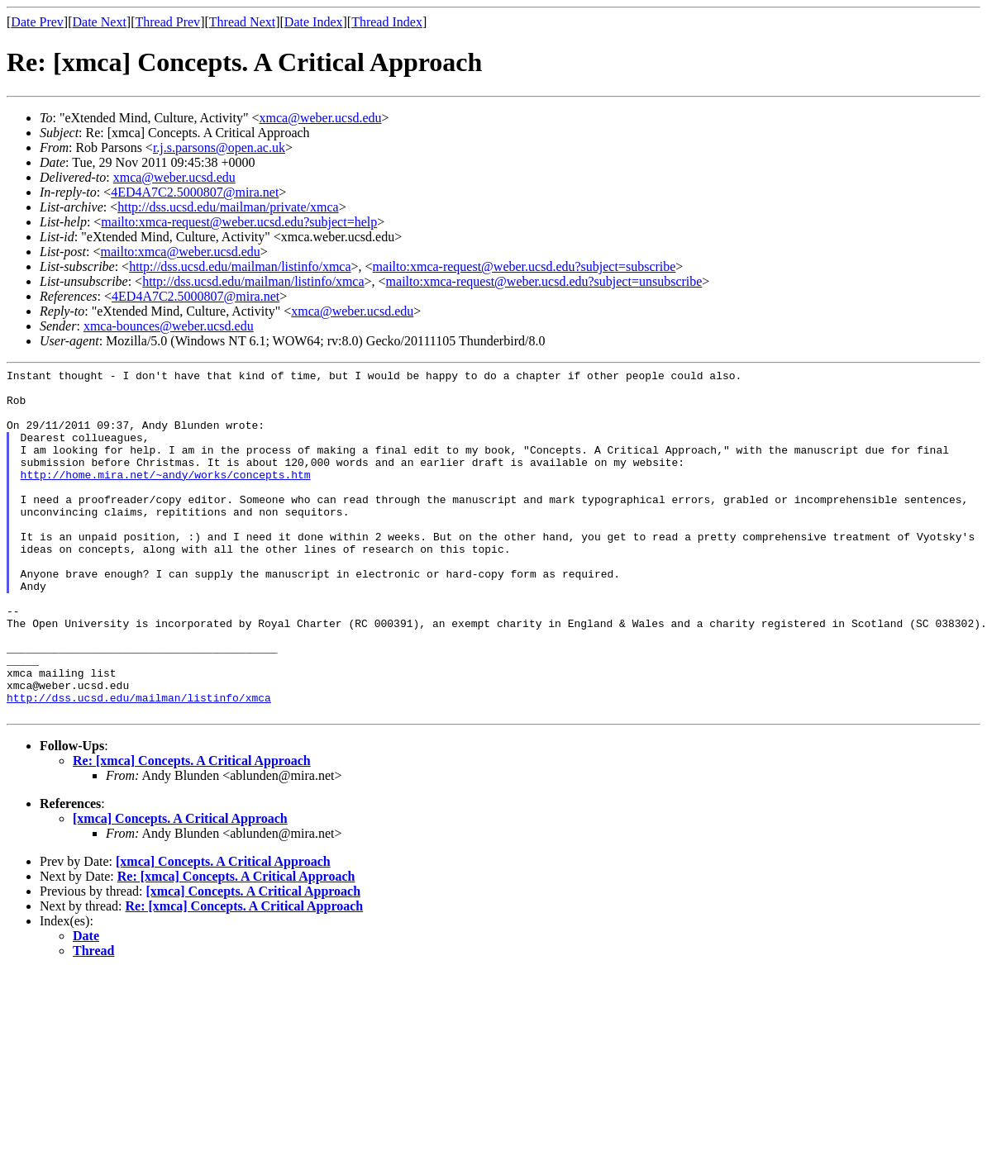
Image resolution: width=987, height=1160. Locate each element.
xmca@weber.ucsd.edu (321, 118)
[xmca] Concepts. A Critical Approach (180, 888)
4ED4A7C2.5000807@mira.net (195, 192)
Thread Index (386, 22)
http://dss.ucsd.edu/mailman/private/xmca (228, 207)
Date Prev (37, 22)
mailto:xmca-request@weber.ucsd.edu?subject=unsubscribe (544, 281)
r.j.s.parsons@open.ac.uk (219, 147)
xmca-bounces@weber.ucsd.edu (168, 326)
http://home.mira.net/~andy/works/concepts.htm (166, 496)
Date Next (99, 22)
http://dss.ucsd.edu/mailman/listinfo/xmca (239, 266)
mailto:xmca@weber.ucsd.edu (180, 252)
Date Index (313, 22)
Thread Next (242, 22)
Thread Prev (167, 22)
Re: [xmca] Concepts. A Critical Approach (192, 830)
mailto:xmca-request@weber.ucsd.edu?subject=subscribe (524, 266)
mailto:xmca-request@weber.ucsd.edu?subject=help (239, 222)
